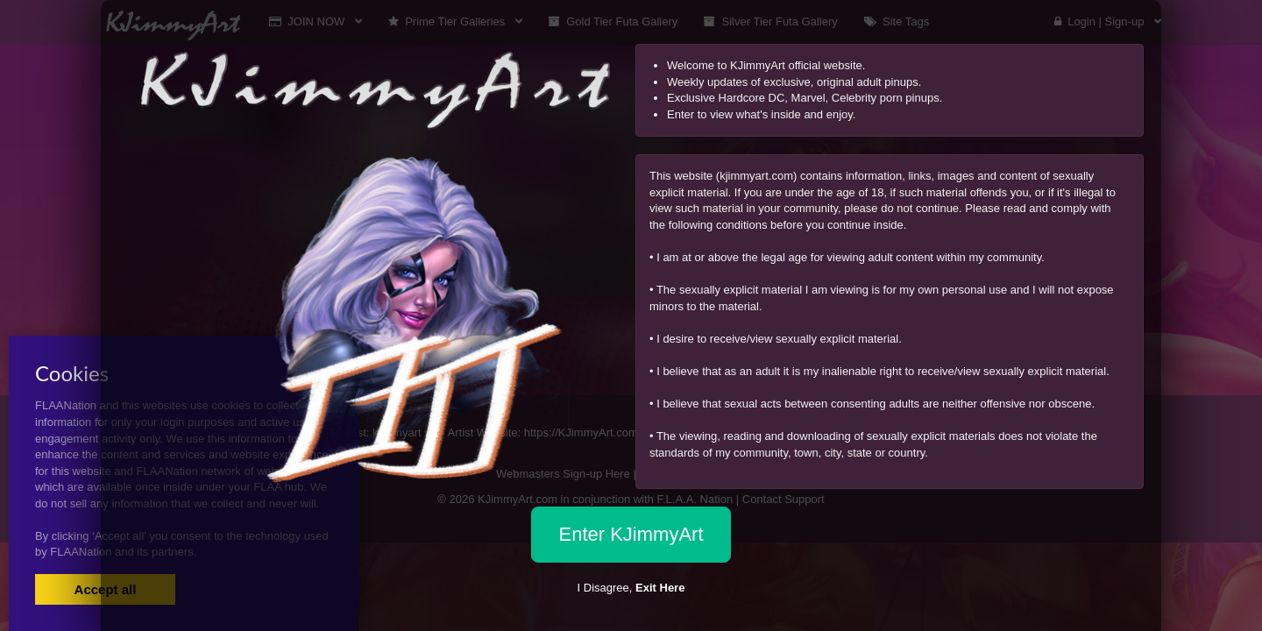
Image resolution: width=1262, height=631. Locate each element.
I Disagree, (631, 587)
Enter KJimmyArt (630, 534)
